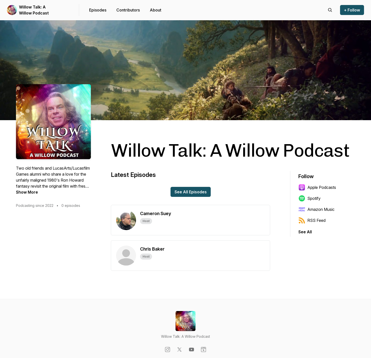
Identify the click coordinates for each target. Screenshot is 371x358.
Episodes (97, 9)
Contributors (128, 9)
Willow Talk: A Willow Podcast (34, 9)
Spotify (309, 198)
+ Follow (352, 9)
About (155, 9)
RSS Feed (312, 220)
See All (305, 231)
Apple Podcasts (317, 187)
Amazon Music (316, 209)
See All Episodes (191, 191)
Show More (27, 192)
